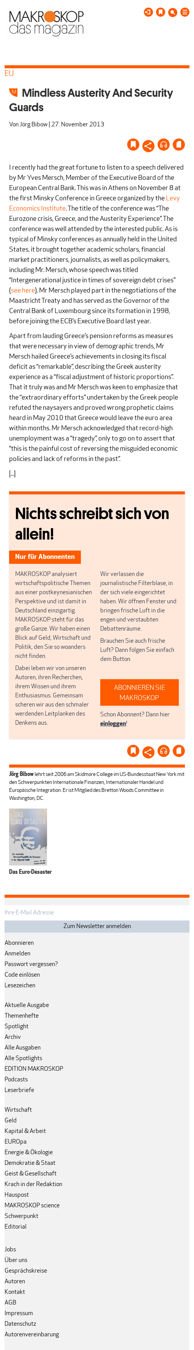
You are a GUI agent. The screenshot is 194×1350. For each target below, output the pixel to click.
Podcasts (16, 1080)
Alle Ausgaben (23, 1048)
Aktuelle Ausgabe (27, 1005)
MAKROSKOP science (32, 1206)
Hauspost (17, 1195)
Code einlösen (22, 975)
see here (23, 290)
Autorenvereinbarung (32, 1335)
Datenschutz (20, 1324)
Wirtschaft (18, 1110)
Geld (11, 1121)
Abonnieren (19, 943)
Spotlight (16, 1027)
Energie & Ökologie (29, 1153)
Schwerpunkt (21, 1216)
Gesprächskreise (26, 1271)
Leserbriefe (19, 1090)
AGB (10, 1303)
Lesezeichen (20, 986)
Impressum (19, 1314)
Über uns (16, 1260)
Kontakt (15, 1292)
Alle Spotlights (23, 1059)
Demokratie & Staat (30, 1163)
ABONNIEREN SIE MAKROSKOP (139, 693)
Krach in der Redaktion (33, 1185)
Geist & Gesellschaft (31, 1174)
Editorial (16, 1227)
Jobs (10, 1250)
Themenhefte (22, 1016)
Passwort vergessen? (31, 964)
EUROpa (16, 1142)
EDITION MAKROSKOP (34, 1069)
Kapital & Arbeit (25, 1131)
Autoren (15, 1282)
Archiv (13, 1037)
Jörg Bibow (33, 125)
